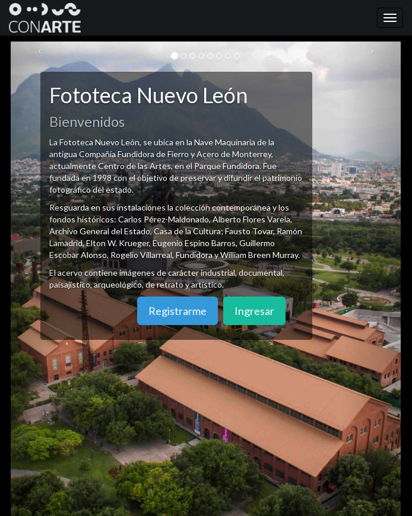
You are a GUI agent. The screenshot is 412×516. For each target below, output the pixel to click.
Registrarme (177, 310)
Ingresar (254, 310)
